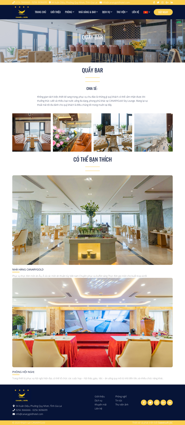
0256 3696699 (39, 2)
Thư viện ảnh (121, 404)
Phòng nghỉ (121, 396)
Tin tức (118, 400)
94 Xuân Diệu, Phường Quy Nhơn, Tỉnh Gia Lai (73, 2)
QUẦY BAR (111, 46)
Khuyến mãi (101, 404)
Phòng (68, 12)
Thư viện (121, 12)
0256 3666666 (23, 2)
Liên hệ (135, 12)
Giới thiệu (56, 12)
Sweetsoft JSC (165, 422)
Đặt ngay (163, 12)
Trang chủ (40, 12)
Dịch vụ (106, 12)
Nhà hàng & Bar (87, 12)
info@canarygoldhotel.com (115, 2)
